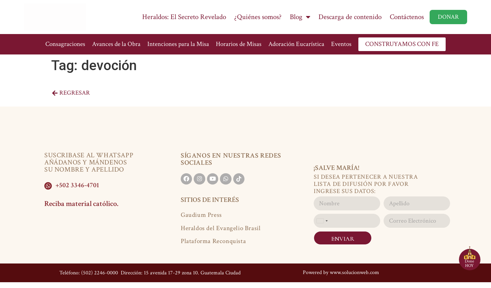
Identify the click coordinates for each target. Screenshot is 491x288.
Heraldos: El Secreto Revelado (184, 16)
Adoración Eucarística (296, 44)
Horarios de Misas (239, 44)
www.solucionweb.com (354, 271)
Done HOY (469, 263)
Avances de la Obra (116, 44)
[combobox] (322, 220)
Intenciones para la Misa (178, 44)
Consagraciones (65, 44)
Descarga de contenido (350, 16)
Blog (300, 17)
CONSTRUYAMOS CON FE (402, 44)
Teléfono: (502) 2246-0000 (88, 271)
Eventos (341, 44)
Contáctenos (407, 16)
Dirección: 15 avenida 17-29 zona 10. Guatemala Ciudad (180, 271)
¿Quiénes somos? (258, 16)
